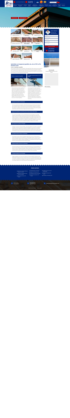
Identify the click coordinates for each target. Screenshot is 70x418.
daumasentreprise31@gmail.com (52, 183)
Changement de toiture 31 (25, 5)
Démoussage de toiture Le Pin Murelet (22, 176)
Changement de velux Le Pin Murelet (35, 173)
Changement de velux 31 (63, 5)
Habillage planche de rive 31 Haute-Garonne (20, 5)
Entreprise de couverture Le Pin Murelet (34, 175)
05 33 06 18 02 (30, 1)
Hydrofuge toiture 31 (50, 5)
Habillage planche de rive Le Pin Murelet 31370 (47, 171)
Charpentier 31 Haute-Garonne (29, 5)
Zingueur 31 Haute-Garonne (59, 5)
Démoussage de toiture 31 (46, 5)
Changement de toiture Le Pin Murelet (47, 173)
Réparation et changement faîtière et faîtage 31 (35, 5)
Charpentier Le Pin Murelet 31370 (47, 175)
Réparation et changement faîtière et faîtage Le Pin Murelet (23, 171)
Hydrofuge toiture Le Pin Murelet (34, 170)
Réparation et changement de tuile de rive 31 (41, 5)
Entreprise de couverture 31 (15, 5)
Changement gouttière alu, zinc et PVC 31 (54, 5)
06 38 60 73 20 (30, 2)
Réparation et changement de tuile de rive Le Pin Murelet (22, 174)
